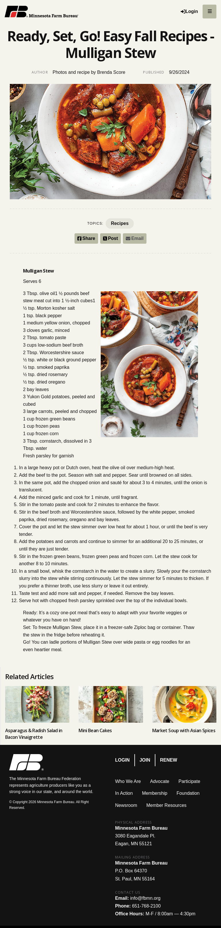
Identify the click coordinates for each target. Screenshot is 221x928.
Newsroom (126, 805)
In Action (124, 793)
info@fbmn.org (145, 898)
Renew (168, 760)
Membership (154, 793)
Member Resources (166, 805)
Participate (189, 781)
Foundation (187, 793)
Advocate (159, 781)
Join (145, 760)
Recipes (119, 223)
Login (122, 760)
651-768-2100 (146, 905)
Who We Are (128, 781)
